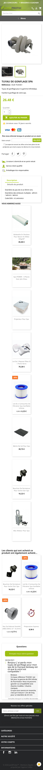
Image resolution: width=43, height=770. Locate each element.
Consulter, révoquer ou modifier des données (23, 699)
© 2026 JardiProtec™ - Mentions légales (18, 765)
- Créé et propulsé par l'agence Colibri (25, 766)
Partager (12, 153)
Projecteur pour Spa (21, 319)
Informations (8, 748)
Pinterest (24, 153)
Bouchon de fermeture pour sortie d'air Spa (21, 489)
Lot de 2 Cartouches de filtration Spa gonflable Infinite (21, 406)
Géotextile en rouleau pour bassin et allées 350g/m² (21, 236)
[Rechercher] (21, 13)
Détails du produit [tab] (15, 184)
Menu (21, 18)
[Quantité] (5, 111)
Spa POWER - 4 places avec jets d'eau (21, 278)
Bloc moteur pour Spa (21, 531)
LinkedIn (16, 752)
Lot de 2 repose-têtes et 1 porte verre (21, 362)
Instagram (10, 752)
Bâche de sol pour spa (21, 446)
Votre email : (6, 140)
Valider (37, 140)
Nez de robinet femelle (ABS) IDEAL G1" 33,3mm (12, 627)
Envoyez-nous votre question (21, 653)
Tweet (18, 153)
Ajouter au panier (16, 117)
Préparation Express (31, 626)
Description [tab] (12, 180)
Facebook (3, 752)
